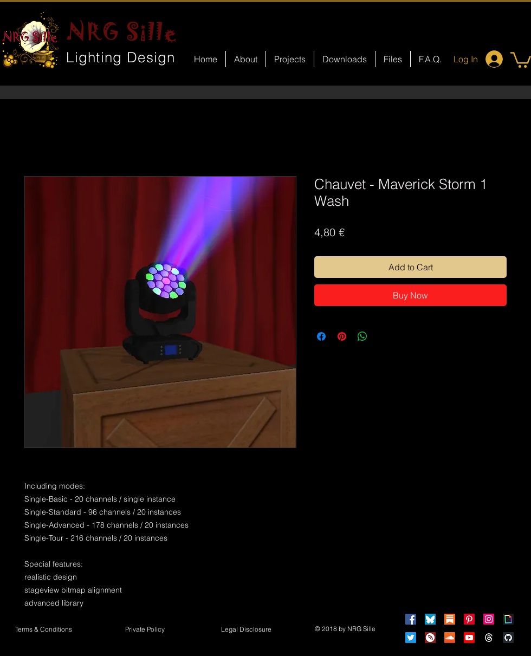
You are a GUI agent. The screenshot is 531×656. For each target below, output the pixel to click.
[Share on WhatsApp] (362, 336)
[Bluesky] (430, 619)
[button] (520, 59)
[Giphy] (508, 619)
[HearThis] (430, 637)
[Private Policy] (144, 630)
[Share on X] (383, 336)
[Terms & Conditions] (43, 630)
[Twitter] (410, 637)
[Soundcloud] (449, 637)
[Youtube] (469, 637)
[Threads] (488, 637)
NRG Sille (122, 31)
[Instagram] (488, 619)
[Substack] (449, 619)
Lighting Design (121, 57)
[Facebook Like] (275, 463)
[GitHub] (508, 637)
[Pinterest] (469, 619)
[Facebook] (410, 619)
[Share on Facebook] (321, 336)
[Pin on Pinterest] (341, 336)
